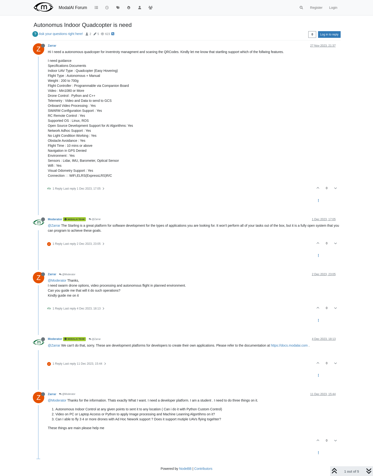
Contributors (203, 469)
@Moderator (67, 274)
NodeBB (185, 469)
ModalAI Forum (73, 7)
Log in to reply (329, 34)
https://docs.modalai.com (289, 345)
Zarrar (52, 45)
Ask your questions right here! (61, 34)
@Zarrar (95, 219)
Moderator (55, 219)
